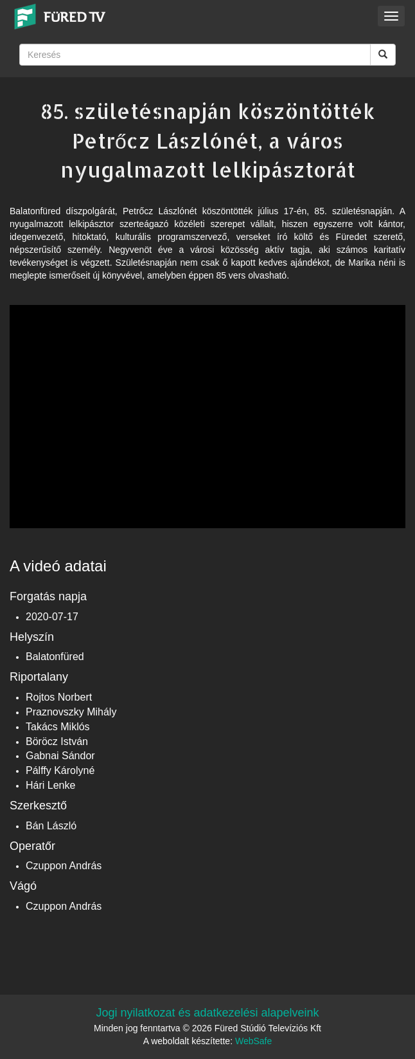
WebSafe (253, 1041)
